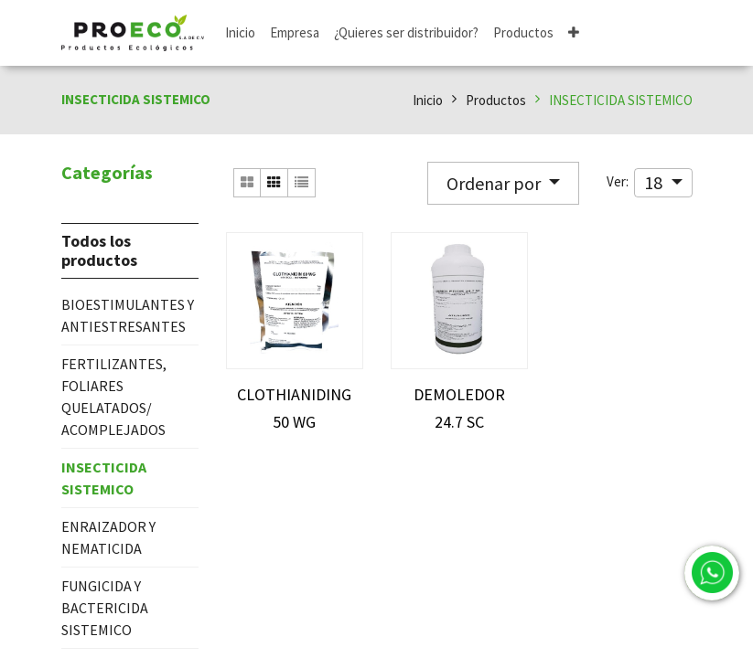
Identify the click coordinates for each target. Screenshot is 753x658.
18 (655, 182)
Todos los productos (99, 250)
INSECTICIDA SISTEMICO (621, 100)
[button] (573, 33)
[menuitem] (240, 33)
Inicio (428, 100)
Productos (496, 100)
